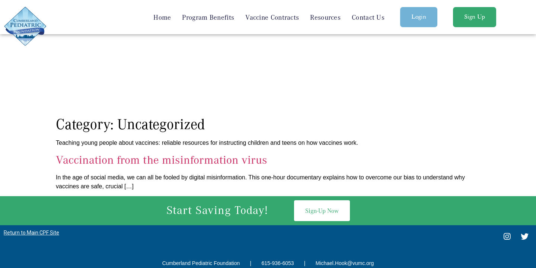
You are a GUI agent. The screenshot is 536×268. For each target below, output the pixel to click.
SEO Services (304, 200)
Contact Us (368, 17)
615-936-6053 (277, 186)
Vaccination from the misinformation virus (161, 82)
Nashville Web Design (255, 200)
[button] (418, 17)
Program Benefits (208, 17)
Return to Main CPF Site (31, 155)
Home (162, 17)
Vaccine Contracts (272, 17)
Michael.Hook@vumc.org (345, 186)
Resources (325, 17)
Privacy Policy (268, 218)
